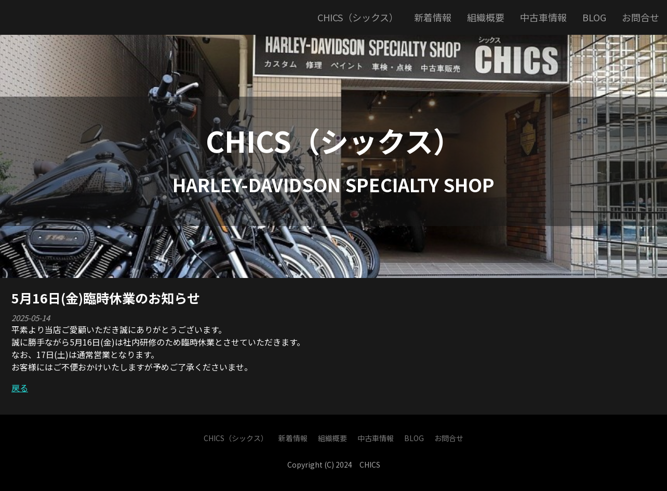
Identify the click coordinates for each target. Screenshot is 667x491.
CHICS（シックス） (334, 140)
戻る (19, 387)
